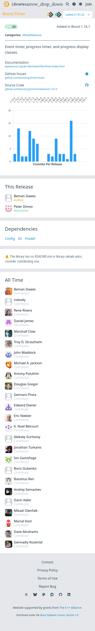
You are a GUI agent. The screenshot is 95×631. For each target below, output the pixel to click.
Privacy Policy (47, 570)
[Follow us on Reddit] (52, 594)
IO (20, 238)
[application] (47, 130)
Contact (47, 562)
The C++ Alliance (70, 608)
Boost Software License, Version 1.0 (59, 615)
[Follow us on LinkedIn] (68, 594)
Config (10, 238)
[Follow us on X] (26, 594)
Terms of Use (47, 578)
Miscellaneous (31, 35)
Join (88, 4)
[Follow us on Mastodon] (43, 594)
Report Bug (47, 586)
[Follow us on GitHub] (60, 594)
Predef (30, 238)
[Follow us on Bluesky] (35, 594)
